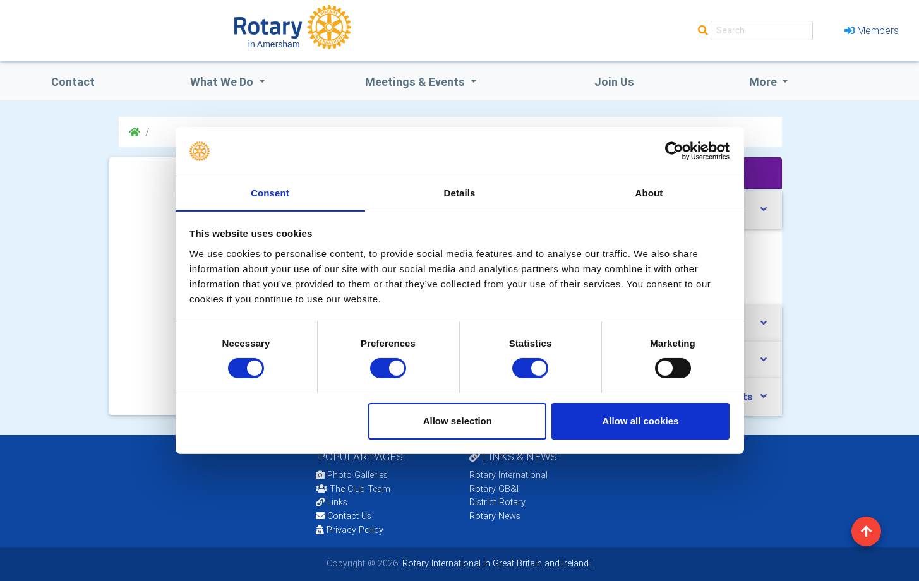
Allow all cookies (640, 421)
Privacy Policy (349, 530)
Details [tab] (460, 192)
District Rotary (497, 502)
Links (331, 502)
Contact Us (343, 516)
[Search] (762, 30)
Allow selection (457, 421)
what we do (223, 82)
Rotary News (494, 516)
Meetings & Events (416, 82)
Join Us (614, 82)
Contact (73, 82)
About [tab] (649, 192)
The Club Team (353, 488)
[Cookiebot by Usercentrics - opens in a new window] (674, 150)
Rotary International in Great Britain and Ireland (494, 563)
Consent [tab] (270, 192)
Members (871, 30)
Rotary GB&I (494, 488)
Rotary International (508, 475)
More (764, 82)
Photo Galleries (352, 475)
